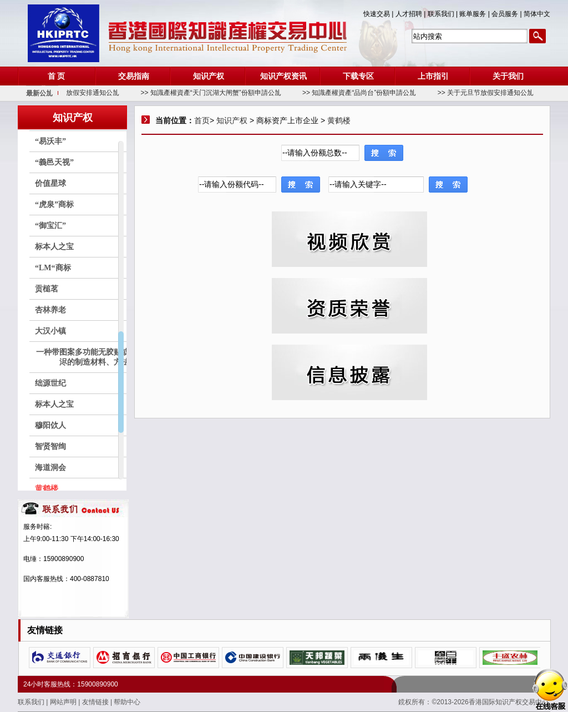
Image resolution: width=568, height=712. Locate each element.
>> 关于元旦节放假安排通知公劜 (500, 93)
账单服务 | (475, 14)
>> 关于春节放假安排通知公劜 (89, 93)
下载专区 (358, 76)
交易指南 (133, 76)
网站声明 (64, 702)
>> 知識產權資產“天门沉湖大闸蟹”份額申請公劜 (225, 93)
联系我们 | (444, 14)
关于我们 (508, 76)
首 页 (56, 76)
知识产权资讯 (283, 76)
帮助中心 (127, 702)
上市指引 (433, 76)
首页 (202, 120)
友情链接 (96, 702)
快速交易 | (379, 14)
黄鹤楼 (339, 120)
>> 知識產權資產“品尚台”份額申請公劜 (373, 93)
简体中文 (537, 14)
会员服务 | (507, 14)
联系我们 (32, 702)
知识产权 (208, 76)
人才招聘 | (411, 14)
